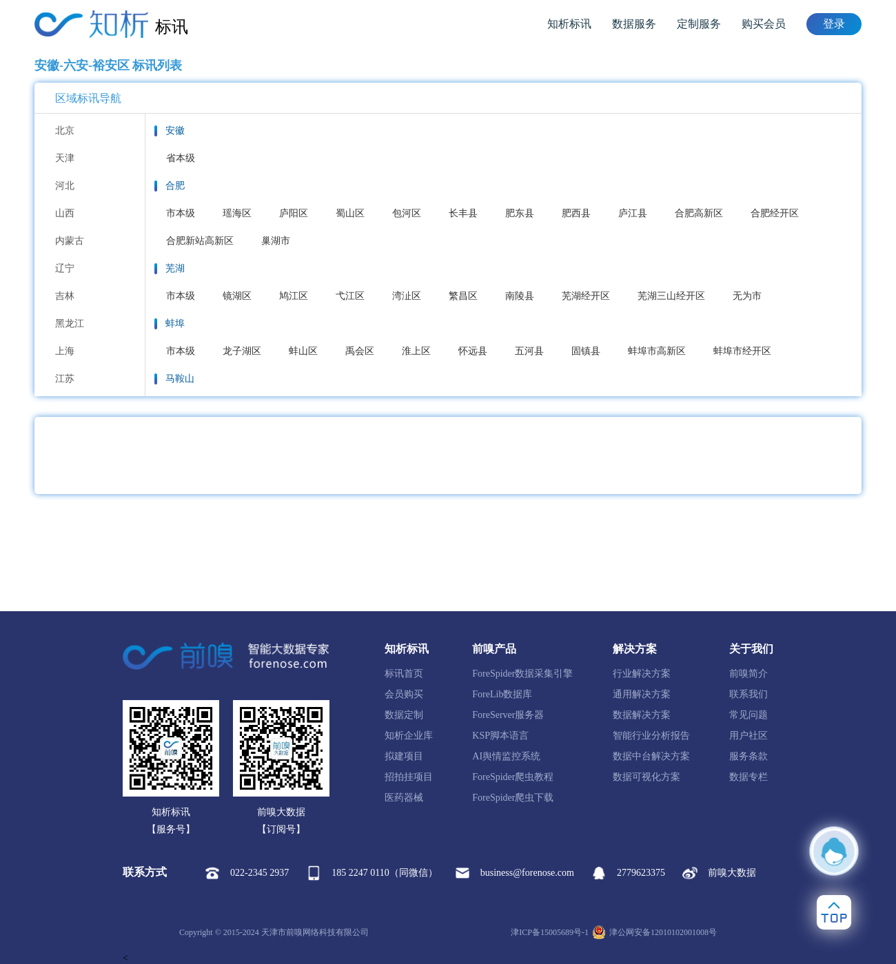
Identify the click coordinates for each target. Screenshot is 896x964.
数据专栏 (748, 777)
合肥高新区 (699, 213)
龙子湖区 (242, 351)
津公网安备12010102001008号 (654, 932)
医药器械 (404, 797)
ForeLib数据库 (502, 694)
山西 (64, 213)
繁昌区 (463, 296)
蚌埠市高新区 (657, 351)
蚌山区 (303, 351)
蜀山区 (350, 213)
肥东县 (519, 213)
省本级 (180, 158)
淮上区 (416, 351)
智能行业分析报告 (651, 735)
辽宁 (64, 268)
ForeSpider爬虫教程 (512, 777)
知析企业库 (409, 735)
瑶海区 (237, 213)
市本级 (180, 213)
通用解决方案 (642, 694)
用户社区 (748, 735)
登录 (834, 24)
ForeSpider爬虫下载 (512, 797)
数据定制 (404, 715)
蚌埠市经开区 (742, 351)
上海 (64, 351)
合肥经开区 (775, 213)
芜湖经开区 (586, 296)
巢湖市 (275, 241)
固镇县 (585, 351)
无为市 (747, 296)
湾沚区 (406, 296)
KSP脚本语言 (500, 735)
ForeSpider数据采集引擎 (522, 673)
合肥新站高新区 (200, 241)
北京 (64, 130)
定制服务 (699, 24)
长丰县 (463, 213)
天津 (64, 158)
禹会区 (359, 351)
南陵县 (519, 296)
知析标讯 (569, 24)
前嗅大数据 (719, 873)
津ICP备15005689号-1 (550, 932)
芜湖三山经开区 (671, 296)
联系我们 (748, 694)
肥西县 (576, 213)
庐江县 (632, 213)
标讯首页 (404, 673)
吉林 (64, 296)
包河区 (406, 213)
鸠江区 (293, 296)
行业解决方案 (642, 673)
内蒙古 (69, 241)
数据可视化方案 (646, 777)
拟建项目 (404, 756)
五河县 (529, 351)
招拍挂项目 (409, 777)
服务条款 (748, 756)
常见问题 (748, 715)
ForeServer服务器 (508, 715)
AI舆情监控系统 (506, 756)
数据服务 (634, 24)
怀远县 (472, 351)
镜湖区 (237, 296)
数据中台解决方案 (651, 756)
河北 (64, 186)
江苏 (64, 378)
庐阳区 (293, 213)
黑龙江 (69, 323)
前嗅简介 (748, 673)
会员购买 (404, 694)
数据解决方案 (642, 715)
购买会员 (764, 24)
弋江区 (350, 296)
